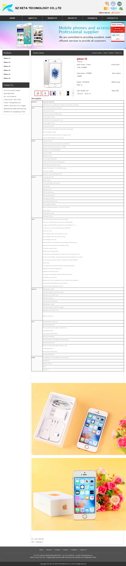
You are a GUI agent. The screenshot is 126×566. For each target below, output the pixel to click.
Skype (118, 35)
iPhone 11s (7, 58)
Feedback (74, 550)
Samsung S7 (39, 542)
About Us (49, 550)
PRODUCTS (52, 18)
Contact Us (83, 550)
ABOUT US (32, 18)
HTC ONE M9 (39, 539)
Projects (65, 550)
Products (111, 53)
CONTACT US (112, 18)
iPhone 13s (7, 66)
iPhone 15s (7, 74)
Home (105, 53)
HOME (12, 18)
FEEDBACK (92, 18)
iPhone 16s (7, 78)
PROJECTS (72, 18)
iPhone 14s (7, 70)
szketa (117, 39)
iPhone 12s (7, 62)
